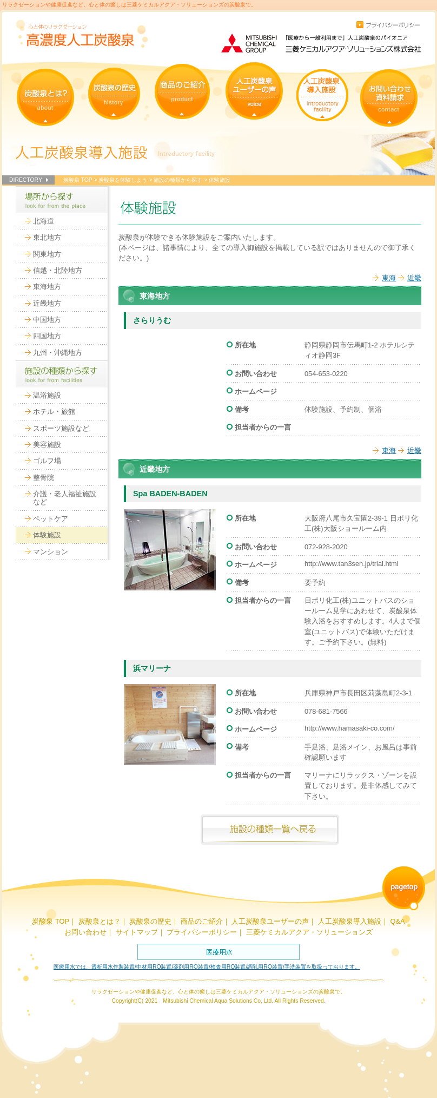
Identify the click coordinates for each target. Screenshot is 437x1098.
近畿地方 (47, 303)
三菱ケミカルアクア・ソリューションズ (309, 932)
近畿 (414, 278)
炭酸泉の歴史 (150, 921)
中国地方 (47, 319)
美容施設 (47, 444)
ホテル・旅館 (54, 411)
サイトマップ (137, 932)
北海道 (43, 221)
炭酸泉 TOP (77, 180)
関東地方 (47, 254)
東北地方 (47, 237)
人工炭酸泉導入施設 (349, 921)
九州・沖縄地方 (57, 353)
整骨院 (43, 478)
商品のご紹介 (202, 921)
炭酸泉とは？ (99, 921)
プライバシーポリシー (202, 932)
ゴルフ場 (47, 461)
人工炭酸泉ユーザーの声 (270, 921)
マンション (50, 552)
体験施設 (47, 535)
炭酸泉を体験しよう (122, 180)
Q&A (397, 921)
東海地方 (47, 286)
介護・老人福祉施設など (64, 498)
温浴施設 (47, 395)
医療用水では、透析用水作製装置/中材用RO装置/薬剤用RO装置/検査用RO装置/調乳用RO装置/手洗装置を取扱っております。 (207, 967)
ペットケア (50, 519)
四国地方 (47, 336)
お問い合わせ (85, 932)
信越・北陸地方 (57, 270)
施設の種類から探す (178, 180)
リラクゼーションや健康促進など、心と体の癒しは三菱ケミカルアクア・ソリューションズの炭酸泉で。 (129, 5)
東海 (389, 278)
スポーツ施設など (61, 428)
